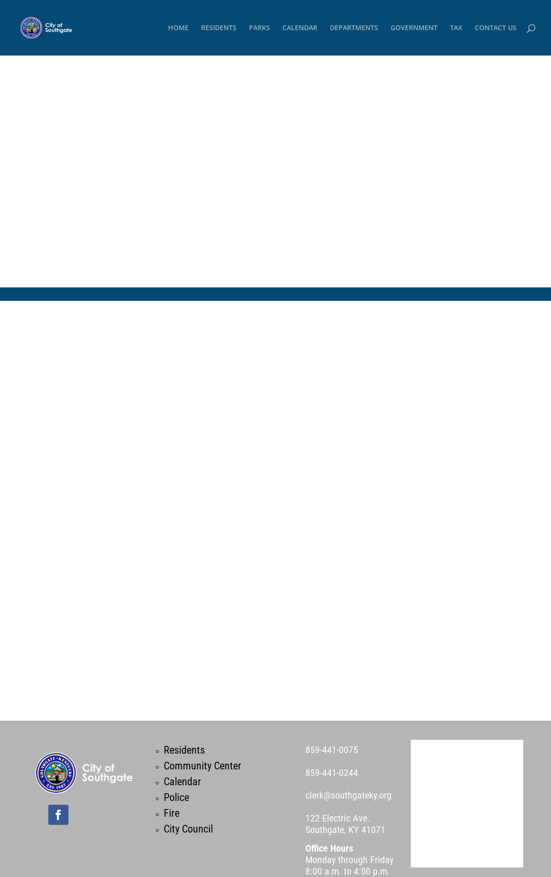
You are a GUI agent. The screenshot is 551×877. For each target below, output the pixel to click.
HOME (178, 28)
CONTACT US (496, 28)
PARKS (259, 28)
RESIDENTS (218, 28)
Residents (184, 750)
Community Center (202, 766)
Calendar (182, 782)
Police (176, 797)
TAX (456, 28)
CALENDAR (299, 28)
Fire (172, 813)
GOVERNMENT (414, 28)
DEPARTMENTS (354, 28)
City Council (188, 829)
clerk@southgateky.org (348, 795)
